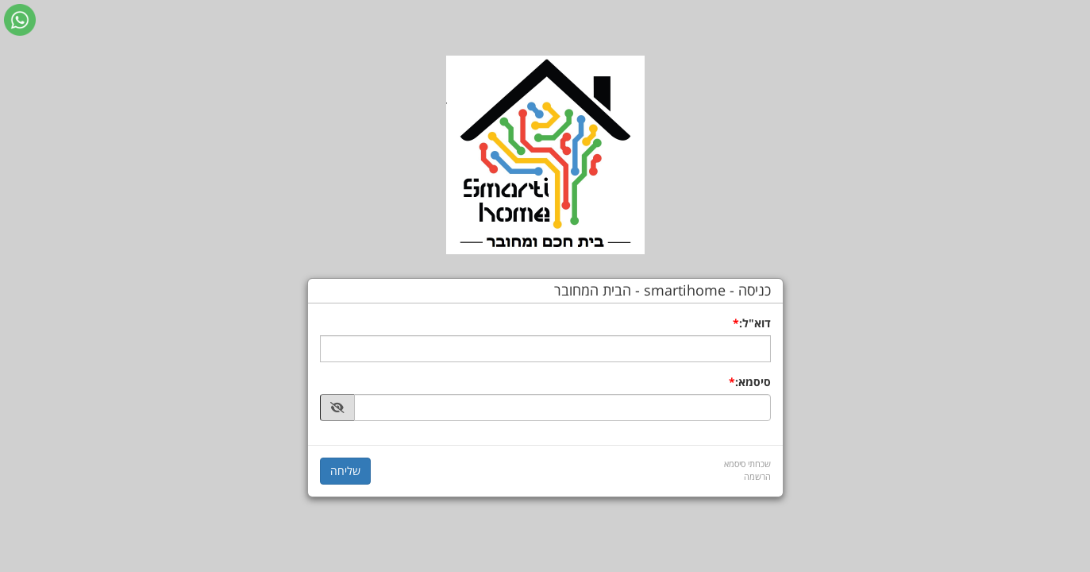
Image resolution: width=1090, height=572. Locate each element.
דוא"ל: (755, 322)
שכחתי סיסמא (747, 464)
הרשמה (757, 476)
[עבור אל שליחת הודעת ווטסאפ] (20, 20)
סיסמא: (753, 381)
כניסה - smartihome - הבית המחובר (662, 291)
